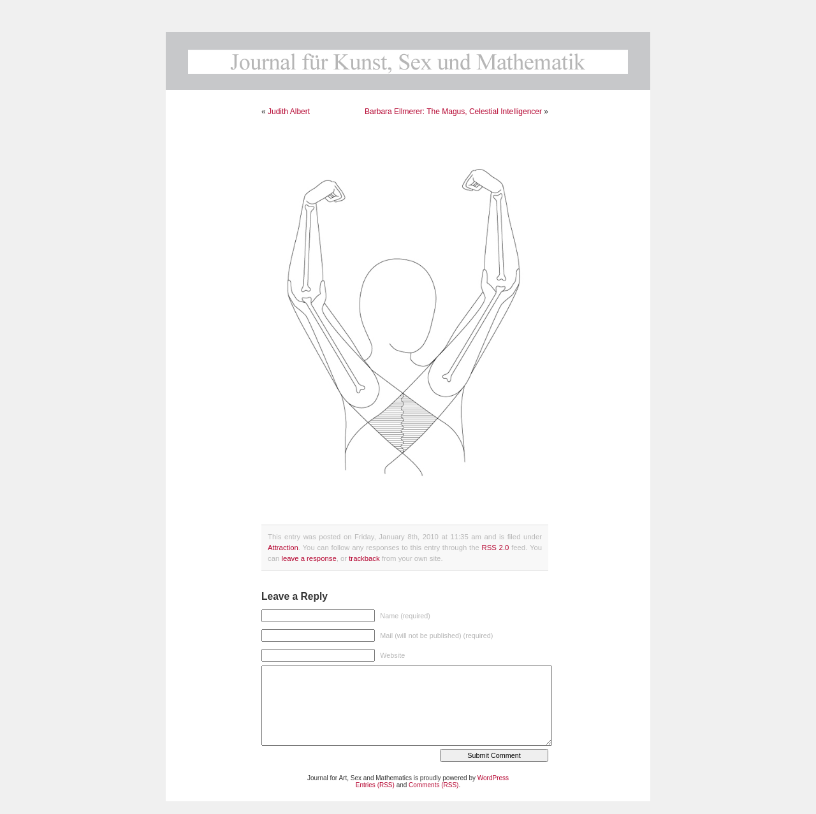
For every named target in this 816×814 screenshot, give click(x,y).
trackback (364, 558)
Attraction (283, 547)
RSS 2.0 (495, 547)
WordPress (493, 777)
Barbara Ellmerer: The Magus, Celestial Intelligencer (453, 111)
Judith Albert (289, 111)
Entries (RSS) (375, 785)
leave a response (308, 558)
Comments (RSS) (433, 785)
